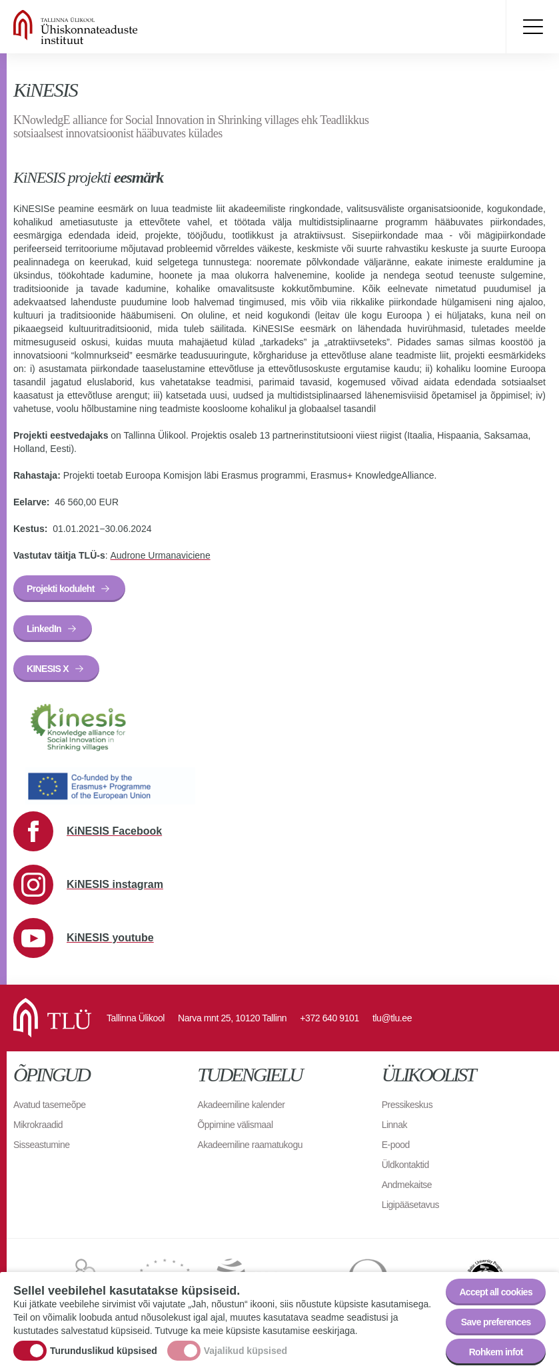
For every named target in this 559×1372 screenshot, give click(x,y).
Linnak (394, 1124)
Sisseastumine (41, 1144)
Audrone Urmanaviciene (160, 555)
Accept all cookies (495, 1296)
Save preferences (496, 1326)
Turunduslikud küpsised (103, 1354)
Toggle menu (532, 26)
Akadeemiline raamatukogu (249, 1144)
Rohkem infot (496, 1356)
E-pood (396, 1144)
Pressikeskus (407, 1104)
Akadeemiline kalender (240, 1104)
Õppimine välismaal (235, 1124)
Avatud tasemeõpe (49, 1104)
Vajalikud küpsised (245, 1354)
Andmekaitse (407, 1184)
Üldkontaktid (405, 1164)
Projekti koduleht (61, 588)
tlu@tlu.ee (392, 1018)
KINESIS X (48, 668)
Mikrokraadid (38, 1124)
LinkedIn (44, 628)
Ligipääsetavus (410, 1204)
